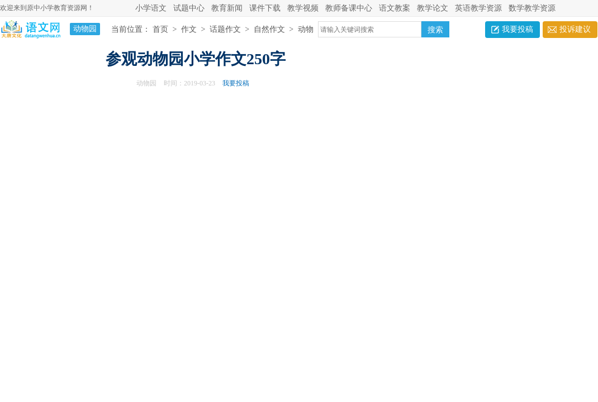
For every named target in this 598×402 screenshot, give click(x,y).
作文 (189, 29)
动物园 (146, 83)
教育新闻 (227, 8)
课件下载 (265, 8)
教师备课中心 (348, 8)
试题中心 (189, 8)
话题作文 (225, 29)
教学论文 (432, 8)
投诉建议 (575, 29)
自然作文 (269, 29)
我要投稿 (517, 29)
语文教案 (394, 8)
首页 (160, 29)
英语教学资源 (478, 8)
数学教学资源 (532, 8)
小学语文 (151, 8)
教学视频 (303, 8)
